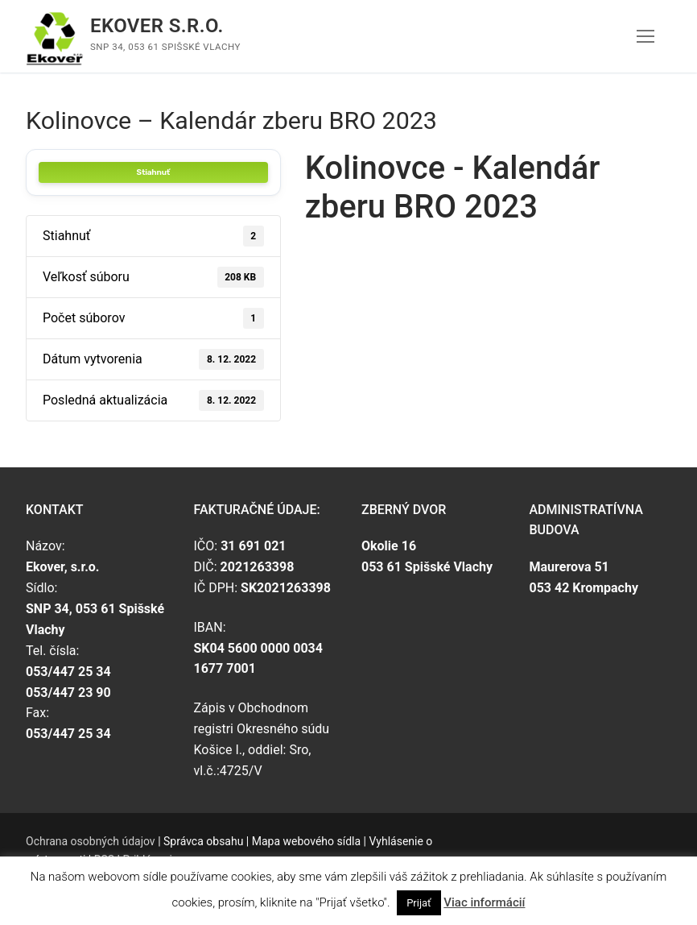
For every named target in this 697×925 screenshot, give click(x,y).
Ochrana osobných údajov (90, 841)
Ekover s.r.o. (157, 26)
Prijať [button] (418, 903)
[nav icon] (645, 36)
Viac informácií (484, 902)
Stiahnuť (153, 172)
